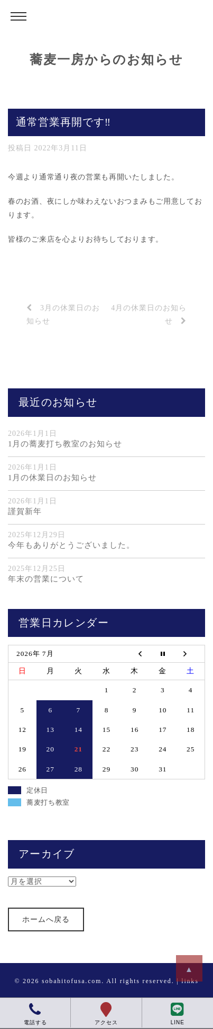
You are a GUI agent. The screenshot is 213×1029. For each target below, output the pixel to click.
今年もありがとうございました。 (71, 545)
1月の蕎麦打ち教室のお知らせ (65, 444)
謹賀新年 (25, 511)
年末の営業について (46, 579)
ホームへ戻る (46, 919)
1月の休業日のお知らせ (52, 477)
